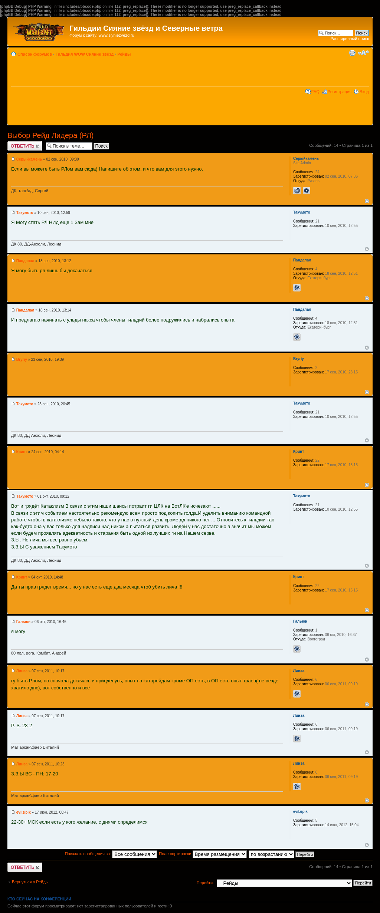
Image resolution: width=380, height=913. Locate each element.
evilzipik (23, 812)
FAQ (315, 91)
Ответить (24, 146)
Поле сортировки (202, 853)
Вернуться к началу (367, 201)
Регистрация (339, 91)
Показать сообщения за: (111, 853)
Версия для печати (352, 52)
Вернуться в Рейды (30, 882)
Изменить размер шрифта (363, 52)
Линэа (21, 671)
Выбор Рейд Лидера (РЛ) (50, 135)
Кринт (21, 452)
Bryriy (21, 359)
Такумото (24, 213)
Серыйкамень (29, 159)
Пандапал (25, 261)
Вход (364, 91)
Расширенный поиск (349, 38)
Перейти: (205, 882)
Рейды (124, 54)
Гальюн (23, 622)
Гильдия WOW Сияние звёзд (85, 54)
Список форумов (34, 54)
